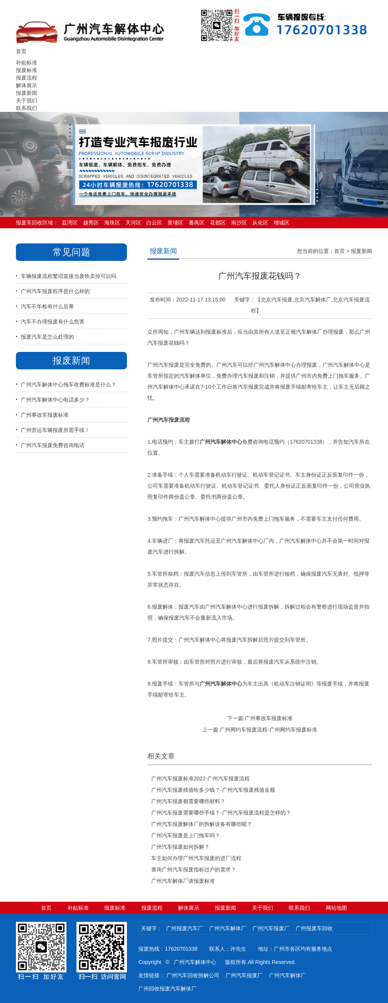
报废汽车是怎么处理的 (47, 337)
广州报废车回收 (314, 928)
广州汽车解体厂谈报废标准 (183, 881)
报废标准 (26, 70)
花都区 (218, 223)
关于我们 (26, 100)
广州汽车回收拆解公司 (192, 975)
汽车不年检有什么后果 (47, 306)
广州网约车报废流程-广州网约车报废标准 (268, 730)
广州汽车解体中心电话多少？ (55, 400)
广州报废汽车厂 (184, 928)
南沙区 (239, 223)
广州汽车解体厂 (227, 928)
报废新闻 (26, 93)
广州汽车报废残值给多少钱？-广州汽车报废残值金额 (213, 790)
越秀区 (91, 223)
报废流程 (26, 78)
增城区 (281, 223)
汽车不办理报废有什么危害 (52, 322)
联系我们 (26, 108)
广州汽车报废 (163, 365)
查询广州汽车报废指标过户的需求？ (193, 869)
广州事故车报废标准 (45, 415)
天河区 (133, 223)
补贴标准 (26, 63)
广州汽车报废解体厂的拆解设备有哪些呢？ (201, 824)
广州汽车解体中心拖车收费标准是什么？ (68, 384)
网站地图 (336, 908)
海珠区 (112, 223)
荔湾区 (70, 223)
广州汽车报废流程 (168, 420)
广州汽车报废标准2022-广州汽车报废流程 (200, 778)
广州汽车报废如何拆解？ (180, 847)
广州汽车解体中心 (274, 365)
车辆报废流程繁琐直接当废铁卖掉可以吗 (68, 276)
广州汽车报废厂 (270, 928)
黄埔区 (175, 223)
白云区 (154, 223)
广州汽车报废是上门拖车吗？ (185, 835)
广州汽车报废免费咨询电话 (52, 445)
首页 (339, 251)
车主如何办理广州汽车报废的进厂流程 (196, 858)
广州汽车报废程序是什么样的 (55, 291)
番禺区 (197, 223)
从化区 (260, 223)
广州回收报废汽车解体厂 (167, 989)
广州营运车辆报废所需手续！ (55, 430)
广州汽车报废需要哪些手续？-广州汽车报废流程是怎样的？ (221, 813)
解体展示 (26, 85)
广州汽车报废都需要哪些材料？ (188, 801)
